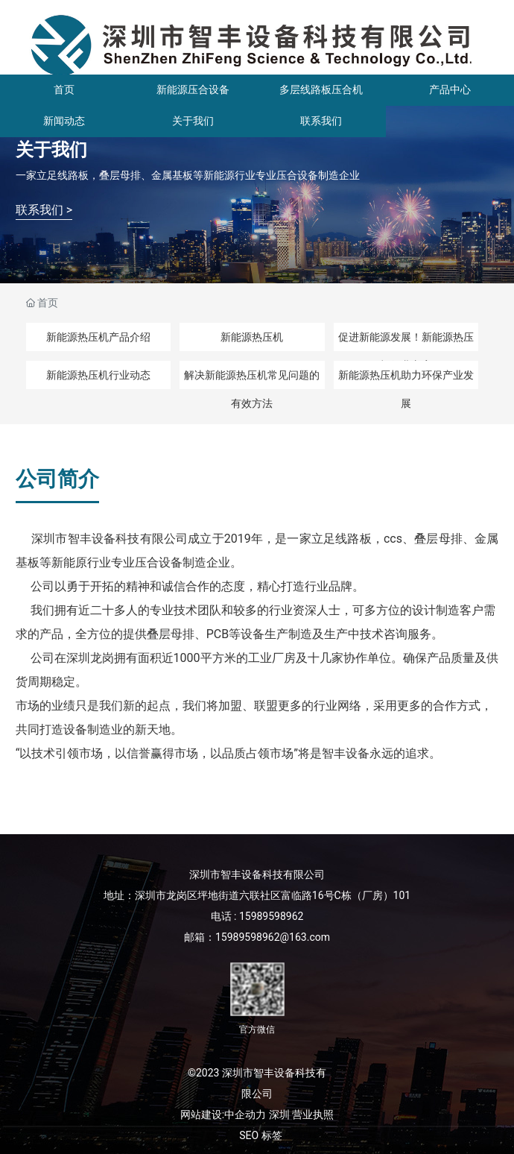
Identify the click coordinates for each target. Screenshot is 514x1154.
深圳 (279, 1114)
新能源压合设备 (192, 89)
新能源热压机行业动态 (98, 375)
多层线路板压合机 (321, 89)
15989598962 (271, 916)
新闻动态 (64, 121)
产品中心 (450, 89)
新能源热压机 (251, 337)
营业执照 (313, 1114)
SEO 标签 (260, 1135)
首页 (64, 89)
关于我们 (193, 121)
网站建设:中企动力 (223, 1114)
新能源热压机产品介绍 (98, 337)
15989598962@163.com (272, 937)
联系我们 (321, 121)
